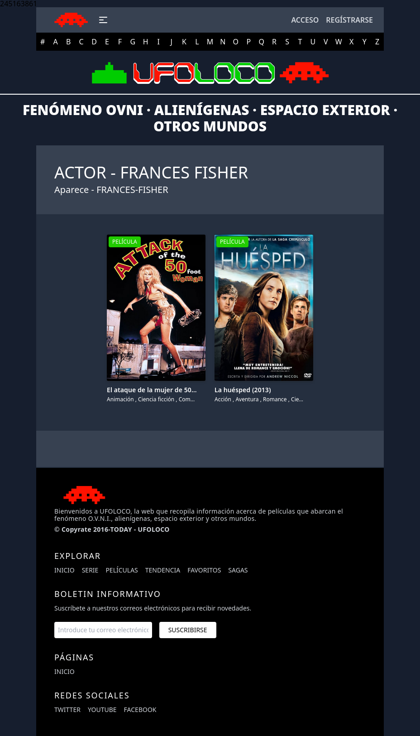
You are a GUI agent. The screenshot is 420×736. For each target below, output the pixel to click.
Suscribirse (187, 629)
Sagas (238, 570)
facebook (140, 709)
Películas (121, 570)
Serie (90, 570)
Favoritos (204, 570)
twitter (67, 709)
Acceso (305, 20)
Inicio (64, 570)
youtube (102, 709)
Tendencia (162, 570)
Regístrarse (349, 20)
